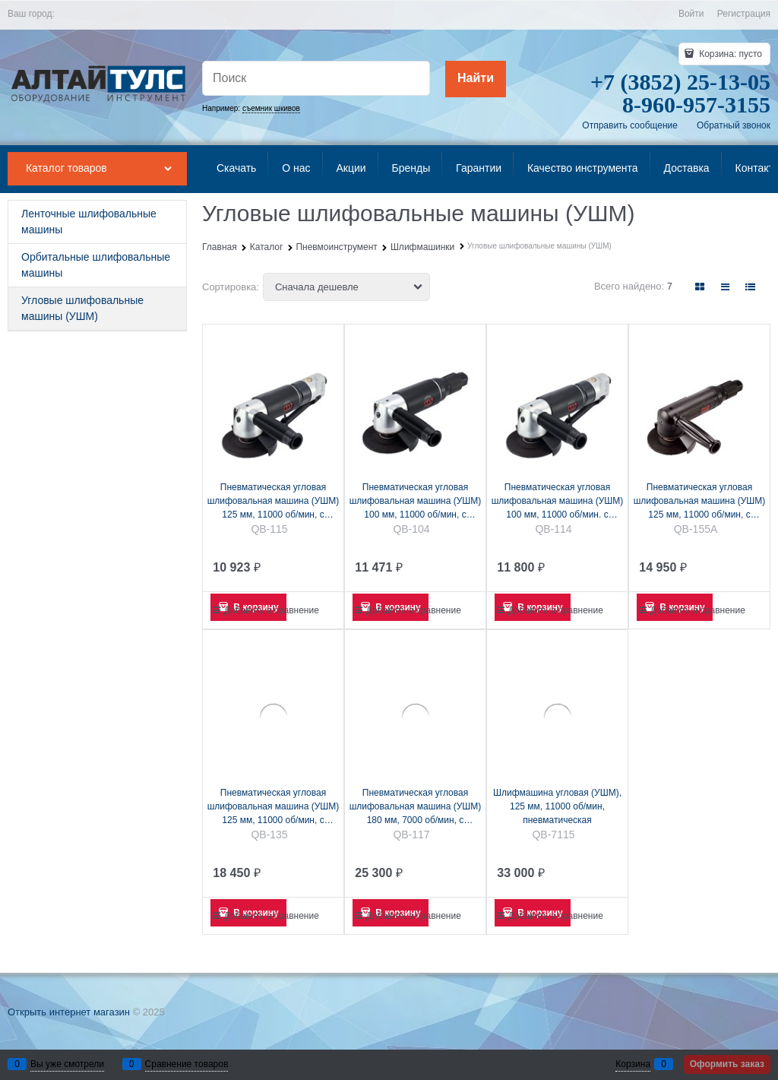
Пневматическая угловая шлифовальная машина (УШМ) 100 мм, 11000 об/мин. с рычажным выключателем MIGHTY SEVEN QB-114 (558, 501)
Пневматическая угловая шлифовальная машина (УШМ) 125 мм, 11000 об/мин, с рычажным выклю (273, 807)
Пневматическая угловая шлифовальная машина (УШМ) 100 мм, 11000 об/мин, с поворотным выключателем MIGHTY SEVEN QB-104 (415, 501)
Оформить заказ (727, 1064)
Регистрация (743, 13)
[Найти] (475, 79)
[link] (699, 287)
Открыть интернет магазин (69, 1012)
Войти (691, 13)
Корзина (632, 1064)
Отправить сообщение (630, 125)
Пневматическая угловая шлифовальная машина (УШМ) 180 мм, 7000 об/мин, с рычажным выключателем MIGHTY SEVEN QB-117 (415, 807)
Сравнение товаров (187, 1064)
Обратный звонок (733, 125)
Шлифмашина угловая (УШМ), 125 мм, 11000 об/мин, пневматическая (557, 806)
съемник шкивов (271, 108)
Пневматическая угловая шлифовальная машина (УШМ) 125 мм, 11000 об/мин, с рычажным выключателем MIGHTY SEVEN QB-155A (700, 501)
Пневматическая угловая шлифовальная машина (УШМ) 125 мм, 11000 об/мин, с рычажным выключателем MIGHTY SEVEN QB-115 (273, 501)
